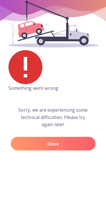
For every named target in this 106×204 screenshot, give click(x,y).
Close (53, 143)
